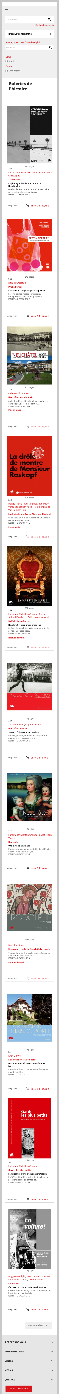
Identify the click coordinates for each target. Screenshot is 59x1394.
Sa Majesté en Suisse (19, 621)
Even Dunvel (14, 1055)
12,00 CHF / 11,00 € (37, 867)
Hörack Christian (17, 282)
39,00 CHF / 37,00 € (37, 315)
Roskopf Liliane (42, 506)
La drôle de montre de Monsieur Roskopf (29, 513)
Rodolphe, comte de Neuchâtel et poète (29, 949)
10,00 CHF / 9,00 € (37, 757)
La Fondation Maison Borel (22, 1059)
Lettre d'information (18, 1388)
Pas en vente (14, 527)
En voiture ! (14, 1283)
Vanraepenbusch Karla (20, 506)
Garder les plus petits (19, 1169)
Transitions (14, 179)
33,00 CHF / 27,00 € (37, 536)
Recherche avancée (44, 25)
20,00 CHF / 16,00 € (37, 1088)
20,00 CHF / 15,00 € (37, 978)
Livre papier (14, 70)
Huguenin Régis (16, 1276)
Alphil (11, 61)
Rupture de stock (16, 637)
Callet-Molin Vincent (18, 393)
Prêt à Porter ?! (16, 286)
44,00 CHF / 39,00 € (37, 205)
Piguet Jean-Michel (40, 503)
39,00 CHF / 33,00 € (37, 426)
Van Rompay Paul (17, 509)
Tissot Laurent (16, 724)
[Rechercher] (29, 19)
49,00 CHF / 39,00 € (37, 647)
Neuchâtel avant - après (21, 397)
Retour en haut (38, 1325)
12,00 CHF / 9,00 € (37, 1199)
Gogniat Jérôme (33, 724)
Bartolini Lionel (16, 945)
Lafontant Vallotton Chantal (22, 172)
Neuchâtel (13, 841)
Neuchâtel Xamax (17, 728)
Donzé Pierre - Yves (18, 503)
